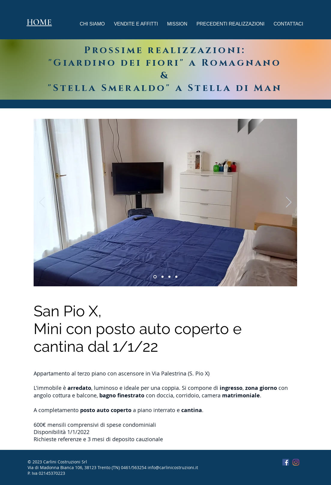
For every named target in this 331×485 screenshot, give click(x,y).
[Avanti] (288, 202)
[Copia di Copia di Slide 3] (169, 277)
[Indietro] (42, 202)
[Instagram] (296, 462)
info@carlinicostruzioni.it (173, 467)
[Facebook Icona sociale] (285, 462)
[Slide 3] (155, 277)
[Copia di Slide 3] (162, 277)
